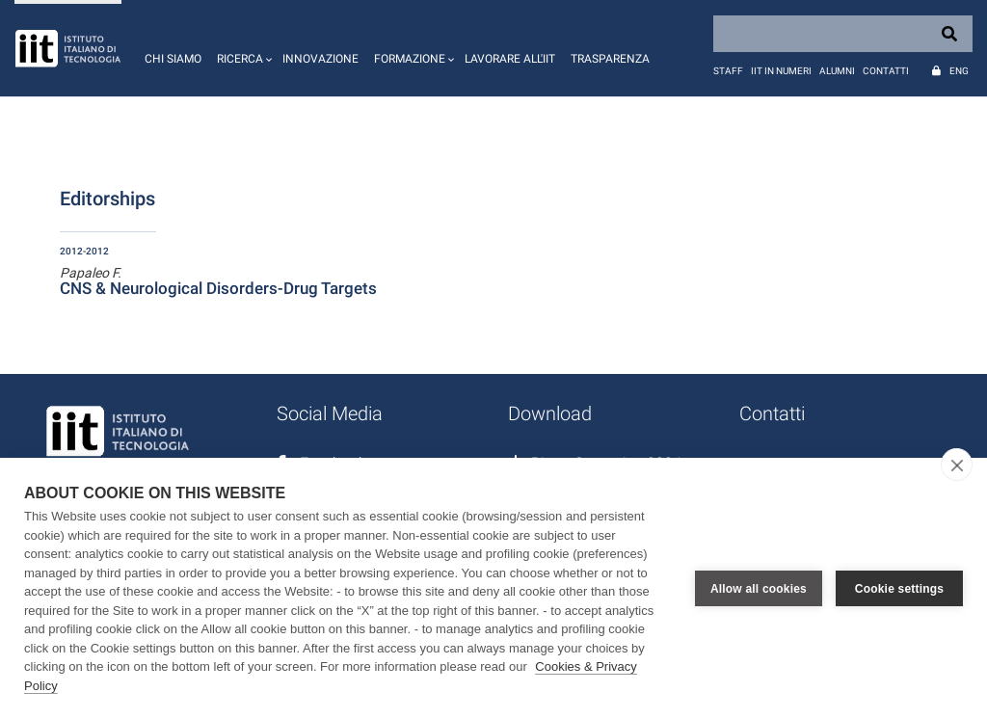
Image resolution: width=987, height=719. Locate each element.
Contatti (886, 71)
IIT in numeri (781, 71)
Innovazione (320, 59)
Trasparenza (610, 59)
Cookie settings (899, 589)
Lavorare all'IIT (510, 59)
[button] (242, 48)
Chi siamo (173, 59)
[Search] (843, 33)
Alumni (837, 71)
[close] (957, 464)
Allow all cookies (758, 589)
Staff (728, 71)
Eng (959, 71)
